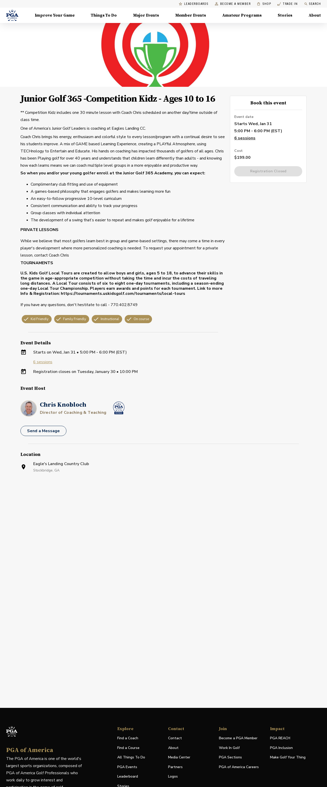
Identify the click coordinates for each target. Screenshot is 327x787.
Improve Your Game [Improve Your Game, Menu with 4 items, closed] (55, 15)
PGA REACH (280, 738)
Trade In (287, 4)
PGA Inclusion (281, 747)
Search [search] (312, 4)
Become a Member (233, 4)
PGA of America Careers (239, 767)
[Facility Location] (163, 538)
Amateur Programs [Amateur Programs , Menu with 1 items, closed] (242, 15)
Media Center (179, 757)
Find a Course (128, 747)
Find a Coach (127, 738)
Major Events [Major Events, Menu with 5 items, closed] (146, 15)
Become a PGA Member (238, 738)
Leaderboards (193, 4)
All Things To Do (131, 757)
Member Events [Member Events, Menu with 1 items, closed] (190, 15)
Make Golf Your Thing (288, 757)
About (173, 747)
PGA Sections (230, 757)
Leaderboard (127, 776)
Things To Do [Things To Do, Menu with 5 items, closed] (104, 15)
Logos (173, 776)
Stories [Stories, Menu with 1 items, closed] (285, 15)
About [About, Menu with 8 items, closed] (315, 15)
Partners (175, 767)
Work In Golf (229, 747)
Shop (264, 4)
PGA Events (127, 767)
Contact (175, 738)
